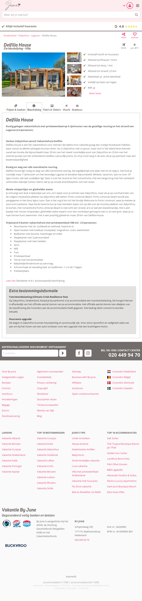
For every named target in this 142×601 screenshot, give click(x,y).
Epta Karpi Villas (115, 492)
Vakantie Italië (9, 460)
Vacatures (77, 388)
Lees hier (11, 280)
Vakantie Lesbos (46, 477)
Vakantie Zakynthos (48, 449)
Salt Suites (112, 438)
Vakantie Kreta (45, 443)
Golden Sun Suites (117, 453)
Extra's (5, 410)
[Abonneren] (62, 353)
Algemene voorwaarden (50, 371)
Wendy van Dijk (45, 410)
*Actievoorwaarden (47, 405)
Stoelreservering (11, 416)
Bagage (6, 405)
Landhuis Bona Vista (118, 458)
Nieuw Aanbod (80, 443)
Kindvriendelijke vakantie (85, 460)
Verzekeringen (10, 399)
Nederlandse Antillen (83, 449)
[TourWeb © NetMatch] (71, 576)
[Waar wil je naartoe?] (71, 14)
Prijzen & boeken (16, 109)
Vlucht (66, 109)
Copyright (42, 388)
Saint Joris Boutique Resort (121, 486)
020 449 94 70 (124, 355)
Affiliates (76, 382)
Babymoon (78, 455)
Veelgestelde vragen (13, 377)
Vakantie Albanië (11, 438)
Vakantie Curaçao (11, 449)
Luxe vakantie (79, 466)
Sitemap (76, 371)
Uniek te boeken (81, 438)
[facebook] (79, 353)
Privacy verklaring (46, 382)
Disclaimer (42, 393)
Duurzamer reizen (47, 399)
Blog (39, 416)
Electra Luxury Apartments (121, 481)
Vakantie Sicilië (45, 488)
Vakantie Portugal (11, 466)
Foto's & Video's (52, 109)
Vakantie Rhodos (46, 482)
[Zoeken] (136, 14)
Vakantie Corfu (45, 466)
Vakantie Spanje (10, 471)
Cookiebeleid (44, 377)
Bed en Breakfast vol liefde (86, 492)
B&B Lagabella (115, 469)
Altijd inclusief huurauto (21, 26)
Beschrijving (34, 109)
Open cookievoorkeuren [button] (85, 393)
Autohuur (77, 109)
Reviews (6, 382)
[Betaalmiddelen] (15, 545)
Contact (6, 388)
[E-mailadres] (30, 353)
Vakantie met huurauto (85, 481)
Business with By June (84, 377)
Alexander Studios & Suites (121, 475)
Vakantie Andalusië (47, 455)
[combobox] (71, 14)
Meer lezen (95, 93)
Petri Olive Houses (117, 464)
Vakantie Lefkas (45, 460)
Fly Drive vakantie (81, 486)
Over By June (9, 371)
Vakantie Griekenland (13, 455)
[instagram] (88, 353)
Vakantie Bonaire (11, 443)
